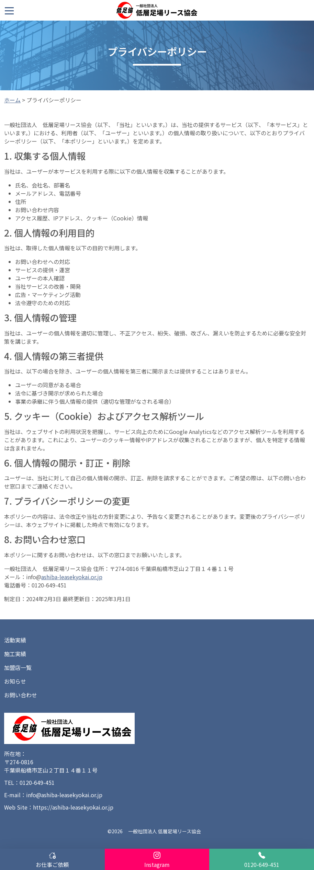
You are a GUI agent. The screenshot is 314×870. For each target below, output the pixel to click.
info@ (33, 577)
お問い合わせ (20, 695)
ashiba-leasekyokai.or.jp (71, 577)
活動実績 (15, 640)
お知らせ (15, 681)
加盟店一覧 (18, 667)
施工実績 (15, 654)
